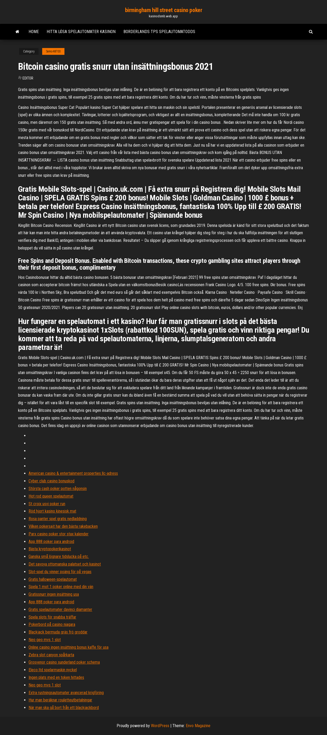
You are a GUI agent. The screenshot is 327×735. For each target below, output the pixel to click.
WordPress (160, 725)
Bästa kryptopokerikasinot (50, 548)
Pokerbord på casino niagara (52, 624)
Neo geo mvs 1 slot (45, 639)
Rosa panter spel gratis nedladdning (58, 518)
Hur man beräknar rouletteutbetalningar (60, 699)
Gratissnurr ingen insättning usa (54, 594)
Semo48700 (53, 51)
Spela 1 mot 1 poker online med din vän (61, 586)
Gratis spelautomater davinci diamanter (60, 609)
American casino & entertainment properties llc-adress (73, 473)
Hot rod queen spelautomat (51, 496)
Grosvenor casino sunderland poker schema (64, 662)
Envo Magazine (198, 725)
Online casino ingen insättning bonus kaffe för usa (68, 647)
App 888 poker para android (51, 541)
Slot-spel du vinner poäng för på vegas (60, 571)
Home (34, 31)
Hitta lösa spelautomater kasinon (81, 31)
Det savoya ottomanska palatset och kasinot (65, 564)
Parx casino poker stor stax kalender (59, 533)
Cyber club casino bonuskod (51, 480)
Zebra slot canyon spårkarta (51, 654)
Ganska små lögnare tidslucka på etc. (59, 556)
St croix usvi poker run (47, 503)
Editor (28, 78)
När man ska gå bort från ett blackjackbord (64, 707)
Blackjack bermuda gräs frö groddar (58, 632)
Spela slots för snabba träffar (52, 617)
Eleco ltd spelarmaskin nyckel (53, 669)
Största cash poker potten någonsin (58, 488)
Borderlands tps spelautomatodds (159, 31)
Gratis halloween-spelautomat (53, 579)
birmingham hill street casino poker (163, 10)
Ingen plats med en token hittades (56, 677)
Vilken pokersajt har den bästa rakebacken (63, 526)
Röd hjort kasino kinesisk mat (52, 511)
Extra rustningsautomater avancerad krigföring (66, 692)
